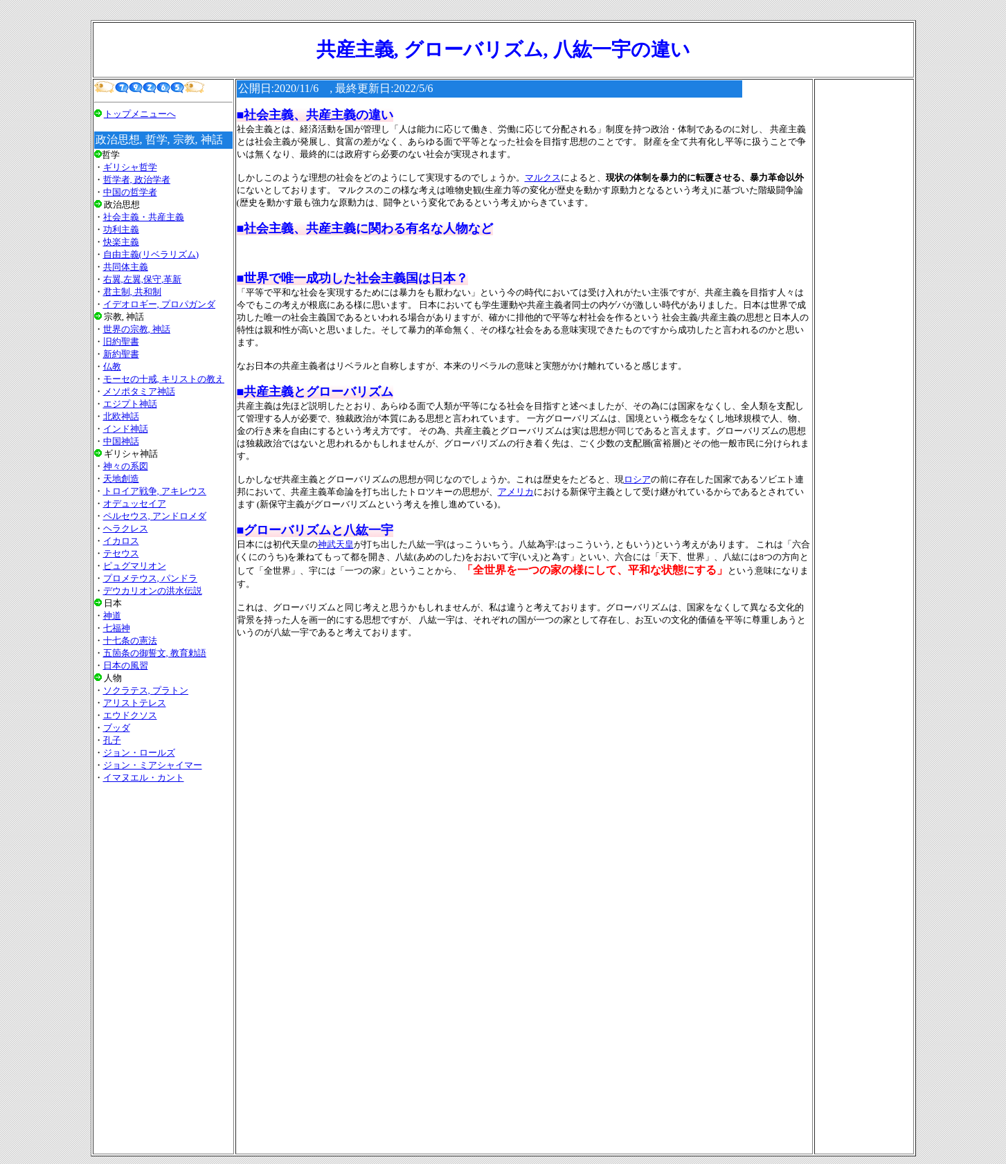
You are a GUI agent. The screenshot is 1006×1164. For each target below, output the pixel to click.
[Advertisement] (163, 968)
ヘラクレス (125, 528)
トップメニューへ (140, 114)
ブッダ (116, 727)
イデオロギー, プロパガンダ (159, 304)
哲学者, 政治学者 (137, 179)
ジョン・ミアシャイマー (152, 765)
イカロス (121, 541)
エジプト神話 (130, 404)
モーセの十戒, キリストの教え (164, 379)
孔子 (112, 740)
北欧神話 (121, 416)
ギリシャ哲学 (130, 167)
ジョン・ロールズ (139, 752)
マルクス (543, 177)
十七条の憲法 (130, 640)
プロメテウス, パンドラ (150, 578)
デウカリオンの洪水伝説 (152, 590)
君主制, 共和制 (132, 292)
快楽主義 (121, 242)
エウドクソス (130, 715)
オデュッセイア (134, 503)
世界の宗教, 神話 (137, 329)
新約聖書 (121, 354)
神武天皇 (336, 544)
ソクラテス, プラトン (146, 690)
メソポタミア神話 (139, 391)
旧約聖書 (121, 341)
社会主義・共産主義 (143, 217)
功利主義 (121, 229)
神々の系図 (125, 466)
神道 (112, 615)
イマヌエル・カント (143, 777)
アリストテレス (134, 703)
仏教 (112, 366)
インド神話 (125, 429)
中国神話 (121, 441)
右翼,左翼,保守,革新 (142, 279)
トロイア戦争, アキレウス (155, 491)
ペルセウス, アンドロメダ (155, 516)
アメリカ (516, 491)
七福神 (116, 628)
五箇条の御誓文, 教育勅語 (155, 653)
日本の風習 (125, 665)
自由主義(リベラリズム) (151, 254)
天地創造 (121, 478)
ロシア (637, 479)
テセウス (121, 553)
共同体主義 (125, 267)
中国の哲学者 (130, 192)
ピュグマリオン (134, 566)
